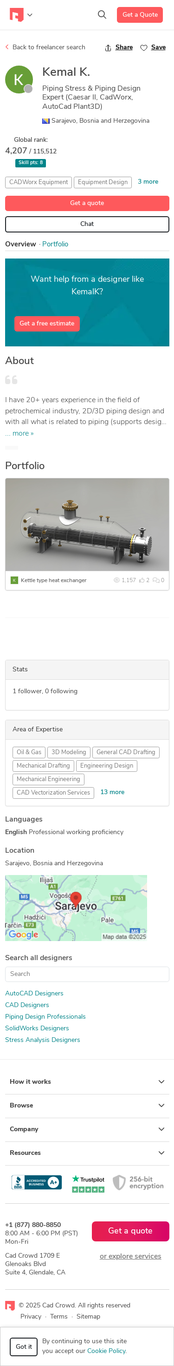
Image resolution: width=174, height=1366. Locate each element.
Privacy (30, 1316)
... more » (19, 434)
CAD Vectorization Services (53, 793)
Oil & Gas (29, 752)
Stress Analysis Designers (42, 1040)
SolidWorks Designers (37, 1028)
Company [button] (87, 1129)
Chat (87, 224)
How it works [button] (87, 1082)
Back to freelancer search (45, 47)
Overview (20, 244)
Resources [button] (87, 1153)
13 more (112, 792)
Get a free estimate (46, 323)
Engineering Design (106, 766)
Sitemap (88, 1316)
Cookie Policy (106, 1351)
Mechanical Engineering (48, 779)
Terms (59, 1316)
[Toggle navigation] (21, 15)
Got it (24, 1347)
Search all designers (38, 958)
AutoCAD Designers (34, 993)
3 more (148, 182)
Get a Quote (140, 15)
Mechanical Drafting (43, 766)
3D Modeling (69, 752)
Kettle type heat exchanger (53, 581)
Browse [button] (87, 1105)
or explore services (130, 1256)
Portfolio (55, 244)
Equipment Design (103, 182)
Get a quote (87, 203)
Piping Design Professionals (45, 1017)
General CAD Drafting (126, 752)
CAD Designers (27, 1005)
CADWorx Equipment (38, 182)
